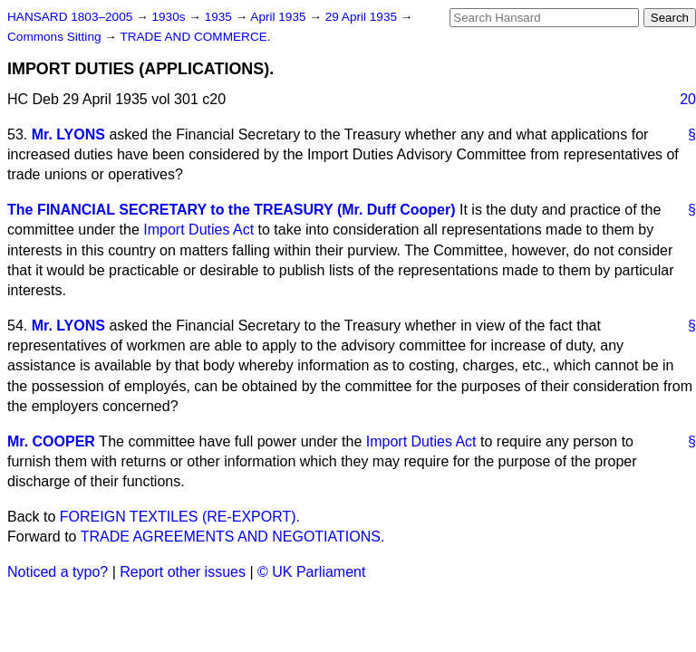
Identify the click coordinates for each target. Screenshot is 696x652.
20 (688, 99)
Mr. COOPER (51, 441)
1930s (169, 17)
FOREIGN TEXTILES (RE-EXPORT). (180, 516)
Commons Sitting (55, 36)
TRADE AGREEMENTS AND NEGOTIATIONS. (233, 536)
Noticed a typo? (57, 572)
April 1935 (279, 17)
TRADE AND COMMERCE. (195, 36)
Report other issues (183, 572)
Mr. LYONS (68, 134)
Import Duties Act (198, 229)
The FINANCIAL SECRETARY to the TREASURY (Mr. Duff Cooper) (231, 209)
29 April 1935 (363, 17)
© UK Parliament (311, 572)
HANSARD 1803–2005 (69, 17)
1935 (220, 17)
